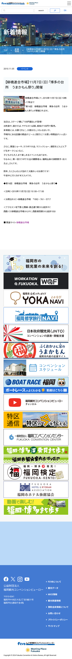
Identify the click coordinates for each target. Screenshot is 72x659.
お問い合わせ (54, 613)
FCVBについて (54, 582)
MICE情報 (52, 594)
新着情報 (17, 50)
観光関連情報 (54, 601)
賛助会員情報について (58, 607)
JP (55, 10)
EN (65, 10)
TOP (6, 50)
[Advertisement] (36, 543)
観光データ (53, 588)
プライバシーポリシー (58, 620)
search (41, 10)
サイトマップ (53, 626)
